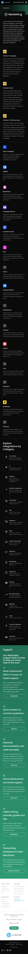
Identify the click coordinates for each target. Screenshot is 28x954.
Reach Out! (14, 798)
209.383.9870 (17, 899)
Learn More (14, 696)
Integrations (6, 8)
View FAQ (14, 729)
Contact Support (14, 871)
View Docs (14, 765)
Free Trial (14, 928)
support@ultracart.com (19, 900)
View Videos (14, 834)
